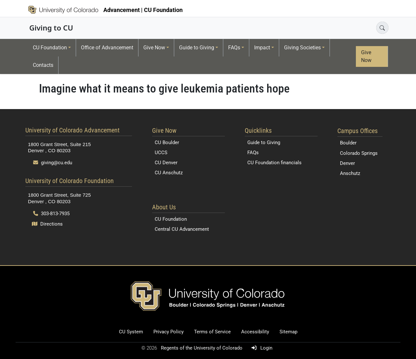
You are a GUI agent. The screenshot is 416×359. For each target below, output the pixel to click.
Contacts (43, 65)
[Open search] (382, 28)
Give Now (154, 47)
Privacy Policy (168, 332)
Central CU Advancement (182, 229)
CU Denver (166, 163)
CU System (131, 332)
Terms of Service (212, 332)
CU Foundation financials (274, 163)
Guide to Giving (196, 47)
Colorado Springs (359, 153)
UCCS (161, 152)
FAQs (234, 47)
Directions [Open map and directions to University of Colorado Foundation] (47, 224)
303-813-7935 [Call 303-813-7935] (51, 214)
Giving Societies (302, 47)
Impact (262, 47)
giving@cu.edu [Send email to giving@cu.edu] (52, 163)
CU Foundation (50, 47)
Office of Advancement (107, 47)
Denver (347, 163)
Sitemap (288, 332)
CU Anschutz (169, 173)
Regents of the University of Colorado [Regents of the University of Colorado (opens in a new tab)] (202, 348)
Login (260, 348)
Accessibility (255, 332)
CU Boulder (167, 142)
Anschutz (350, 173)
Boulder (348, 143)
